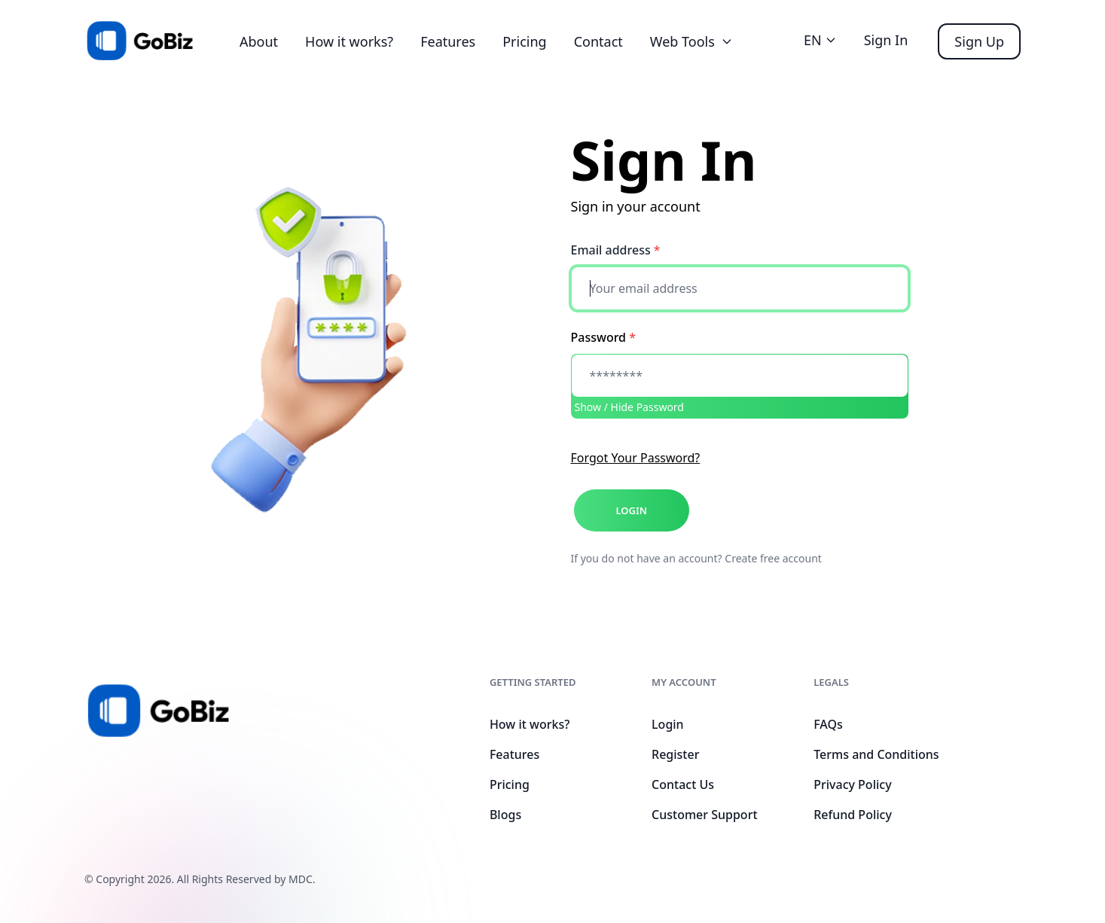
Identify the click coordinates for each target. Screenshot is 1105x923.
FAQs (828, 724)
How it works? (349, 41)
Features (447, 41)
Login (668, 724)
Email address (616, 250)
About (259, 41)
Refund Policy (852, 814)
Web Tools (691, 41)
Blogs (505, 814)
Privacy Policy (852, 784)
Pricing (524, 41)
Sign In (886, 40)
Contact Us (683, 784)
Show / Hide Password (629, 407)
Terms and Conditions (876, 754)
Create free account (773, 558)
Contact (598, 41)
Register (675, 754)
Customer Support (704, 814)
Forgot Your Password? (636, 457)
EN (820, 40)
